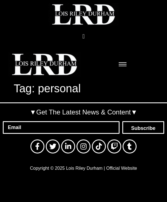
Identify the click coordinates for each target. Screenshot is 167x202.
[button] (83, 36)
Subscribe (143, 128)
